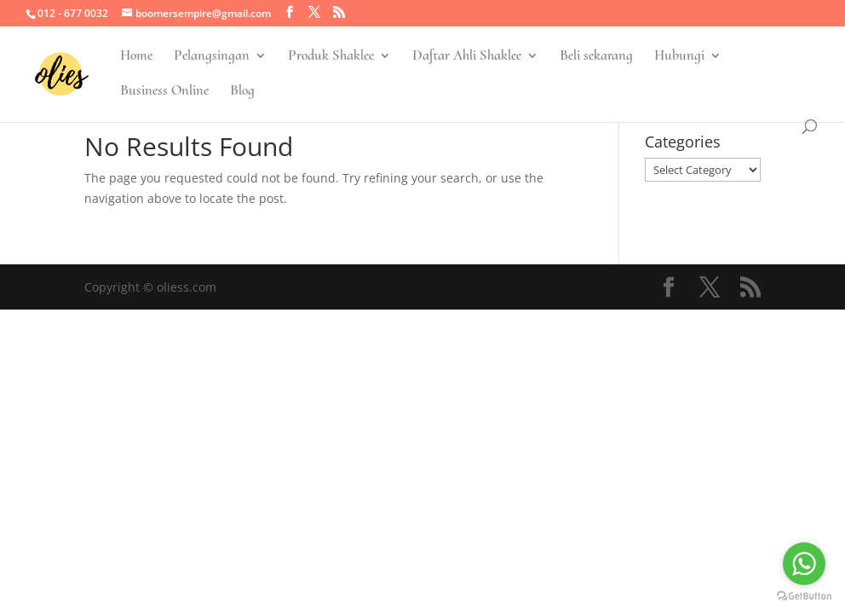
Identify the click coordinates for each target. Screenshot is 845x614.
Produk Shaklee (331, 56)
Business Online (164, 91)
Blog (242, 91)
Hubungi (679, 56)
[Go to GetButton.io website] (804, 596)
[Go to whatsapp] (804, 563)
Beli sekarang (596, 56)
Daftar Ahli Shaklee (466, 56)
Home (136, 56)
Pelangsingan (212, 56)
